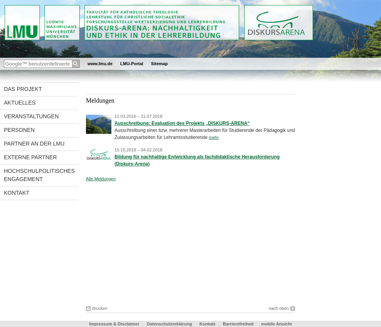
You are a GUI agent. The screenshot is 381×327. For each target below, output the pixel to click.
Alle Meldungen (101, 178)
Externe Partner (30, 157)
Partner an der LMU (34, 143)
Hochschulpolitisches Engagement (39, 175)
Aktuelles (20, 103)
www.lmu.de (100, 63)
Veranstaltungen (31, 116)
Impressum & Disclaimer (114, 324)
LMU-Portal (131, 63)
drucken (99, 308)
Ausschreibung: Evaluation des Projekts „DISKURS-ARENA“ (182, 123)
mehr (213, 137)
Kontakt (16, 193)
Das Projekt (23, 89)
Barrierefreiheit (239, 324)
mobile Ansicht (276, 324)
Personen (19, 130)
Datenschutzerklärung (169, 324)
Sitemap (159, 63)
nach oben (279, 308)
